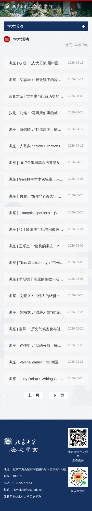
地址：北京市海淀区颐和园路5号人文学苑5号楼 (35, 469)
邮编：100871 (13, 476)
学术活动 (81, 45)
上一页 (33, 395)
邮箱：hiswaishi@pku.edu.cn (23, 489)
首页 (68, 45)
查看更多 (78, 460)
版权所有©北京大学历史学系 (22, 496)
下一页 (58, 395)
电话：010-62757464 (18, 483)
